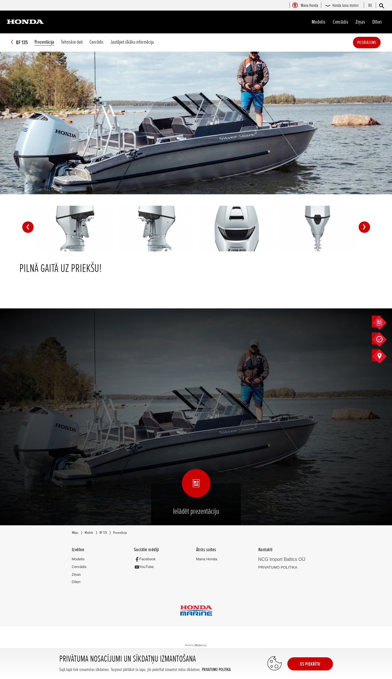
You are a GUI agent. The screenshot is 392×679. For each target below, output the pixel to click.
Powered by (196, 646)
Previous (28, 227)
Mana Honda (206, 559)
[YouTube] (146, 567)
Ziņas (360, 22)
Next (364, 227)
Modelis (318, 22)
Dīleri (377, 22)
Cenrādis (340, 22)
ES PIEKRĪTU (310, 664)
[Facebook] (146, 559)
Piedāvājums (375, 42)
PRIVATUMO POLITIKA (216, 669)
